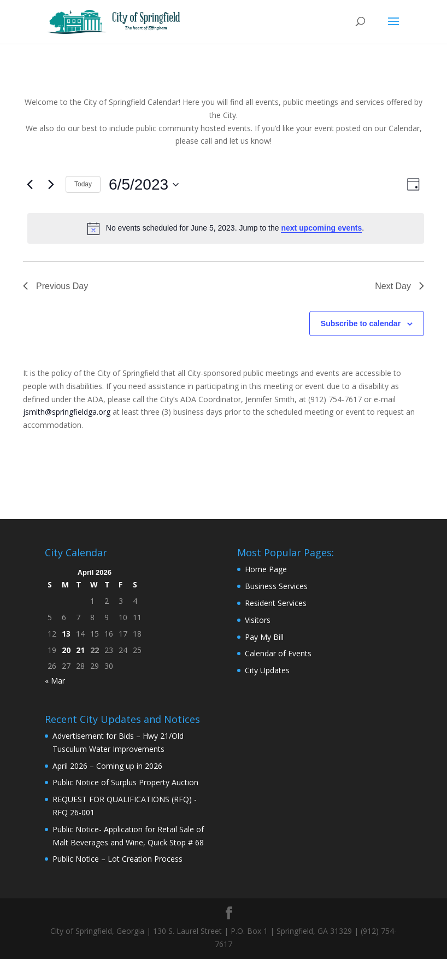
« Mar (55, 680)
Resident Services (276, 603)
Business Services (276, 586)
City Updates (267, 670)
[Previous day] (29, 184)
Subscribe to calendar (361, 323)
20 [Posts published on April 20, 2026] (66, 650)
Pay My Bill (264, 637)
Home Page (266, 569)
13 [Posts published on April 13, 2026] (66, 633)
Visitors (257, 620)
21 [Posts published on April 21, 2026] (80, 650)
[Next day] (50, 184)
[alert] (225, 228)
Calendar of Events (278, 653)
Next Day (399, 286)
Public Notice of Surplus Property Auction (125, 782)
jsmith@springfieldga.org (66, 412)
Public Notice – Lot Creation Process (117, 859)
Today (83, 184)
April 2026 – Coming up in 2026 (107, 766)
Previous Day (55, 286)
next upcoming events (321, 227)
